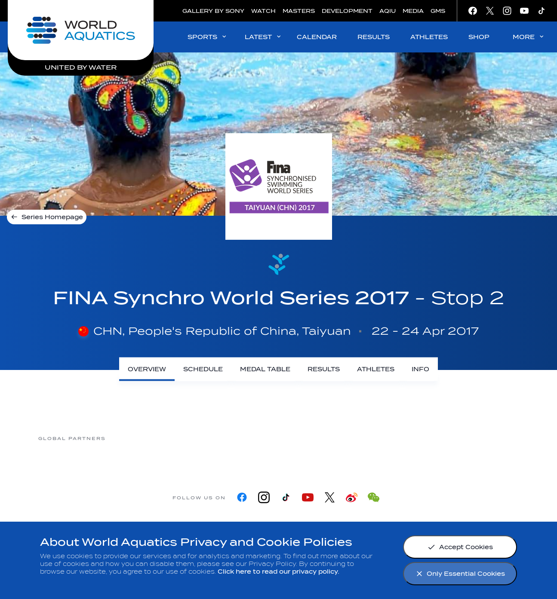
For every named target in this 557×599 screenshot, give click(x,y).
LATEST (263, 36)
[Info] (420, 369)
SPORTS (208, 36)
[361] (140, 438)
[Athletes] (375, 369)
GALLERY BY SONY (213, 11)
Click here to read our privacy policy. (278, 571)
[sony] (415, 438)
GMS (438, 11)
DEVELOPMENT (347, 11)
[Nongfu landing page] (278, 438)
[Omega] (347, 438)
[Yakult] (484, 438)
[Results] (323, 369)
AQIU (387, 11)
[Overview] (147, 369)
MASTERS (299, 11)
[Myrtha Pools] (209, 438)
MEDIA (413, 11)
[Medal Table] (265, 369)
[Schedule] (203, 369)
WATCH (263, 11)
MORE (529, 36)
